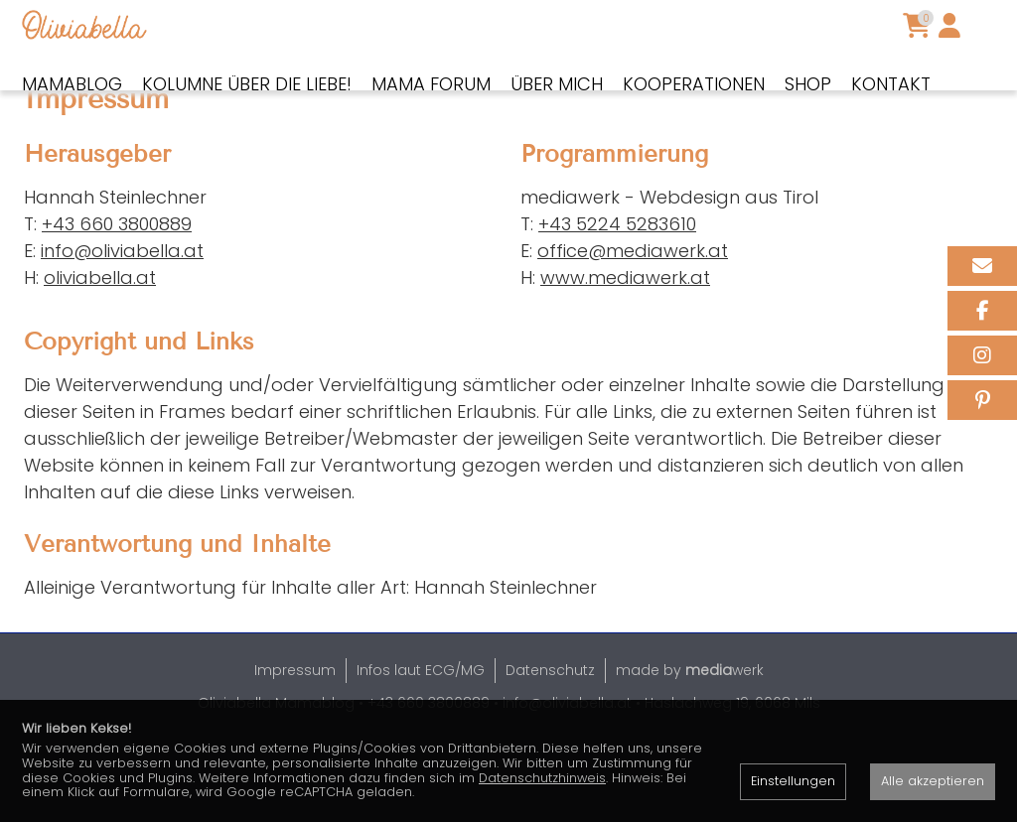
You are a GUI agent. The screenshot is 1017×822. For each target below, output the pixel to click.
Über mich (556, 83)
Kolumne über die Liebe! (247, 83)
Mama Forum (431, 83)
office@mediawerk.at (632, 319)
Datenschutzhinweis (542, 777)
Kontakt (891, 83)
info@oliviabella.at (122, 319)
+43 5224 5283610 (617, 292)
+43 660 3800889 (117, 292)
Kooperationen (694, 83)
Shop (808, 83)
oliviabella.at (100, 346)
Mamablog (72, 83)
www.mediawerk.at (625, 346)
